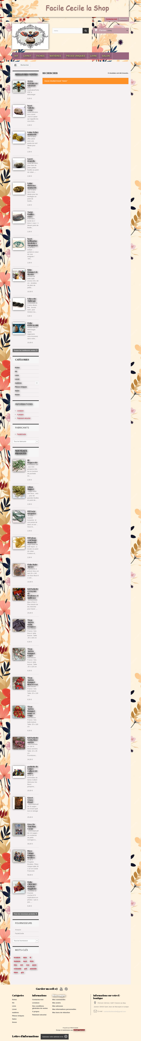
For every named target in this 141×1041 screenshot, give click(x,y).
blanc (16, 972)
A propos (20, 414)
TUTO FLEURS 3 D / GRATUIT (33, 83)
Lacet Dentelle (31, 159)
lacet (25, 961)
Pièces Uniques (75, 56)
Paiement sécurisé (23, 418)
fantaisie (17, 961)
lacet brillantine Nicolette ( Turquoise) (32, 242)
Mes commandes (58, 999)
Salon (106, 56)
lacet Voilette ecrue (30, 107)
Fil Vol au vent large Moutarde (32, 540)
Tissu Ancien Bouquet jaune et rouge (31, 711)
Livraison (20, 411)
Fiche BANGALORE (33, 324)
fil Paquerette (32, 461)
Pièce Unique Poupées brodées (31, 854)
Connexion (123, 19)
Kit (16, 56)
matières (55, 56)
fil (30, 957)
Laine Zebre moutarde (33, 133)
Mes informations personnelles (64, 1009)
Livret (27, 56)
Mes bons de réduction (61, 1012)
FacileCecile (21, 434)
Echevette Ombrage (31, 299)
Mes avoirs (56, 1003)
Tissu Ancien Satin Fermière (31, 623)
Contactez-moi (111, 19)
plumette (33, 969)
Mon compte (58, 995)
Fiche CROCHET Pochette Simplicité (32, 885)
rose (27, 965)
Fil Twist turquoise (31, 512)
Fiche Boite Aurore (32, 565)
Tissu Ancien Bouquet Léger (31, 652)
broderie (17, 957)
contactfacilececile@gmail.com (115, 1011)
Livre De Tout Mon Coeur (31, 826)
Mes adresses (57, 1006)
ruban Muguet (30, 488)
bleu (15, 965)
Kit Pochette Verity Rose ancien (32, 739)
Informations (24, 404)
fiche (31, 961)
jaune (34, 965)
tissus (17, 394)
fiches (40, 56)
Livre (93, 56)
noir (21, 965)
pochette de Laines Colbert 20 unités (32, 769)
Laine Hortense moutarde (32, 185)
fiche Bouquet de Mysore (32, 271)
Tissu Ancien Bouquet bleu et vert (32, 681)
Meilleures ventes (26, 74)
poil (25, 969)
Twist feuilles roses (30, 214)
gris (22, 972)
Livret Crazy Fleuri (30, 799)
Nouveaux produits (21, 452)
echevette (17, 969)
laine (25, 957)
